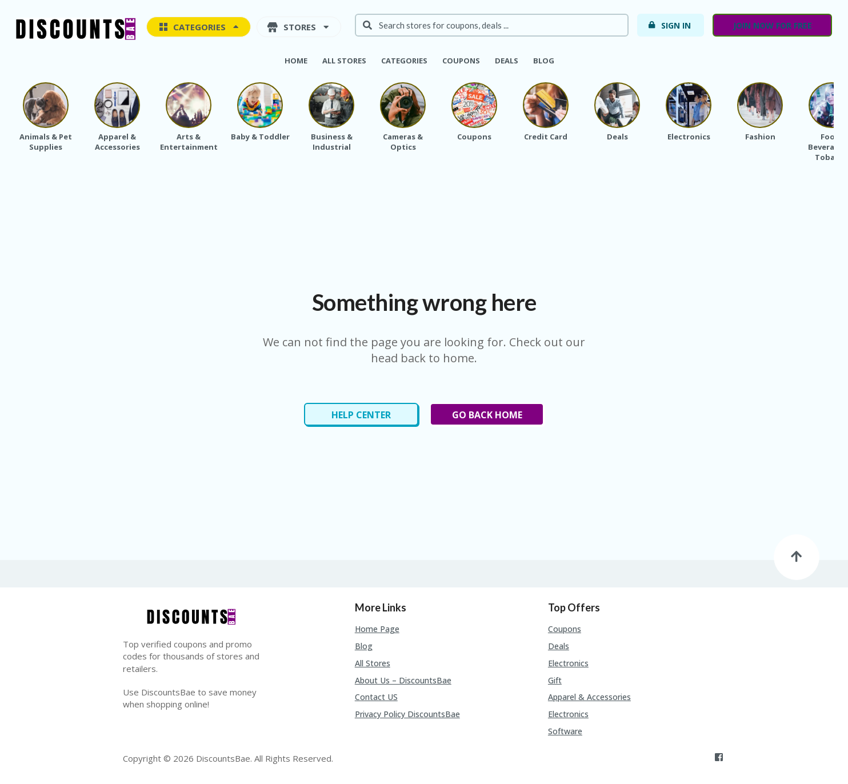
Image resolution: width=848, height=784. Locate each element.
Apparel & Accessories (589, 696)
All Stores (344, 60)
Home (296, 60)
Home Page (377, 628)
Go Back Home (487, 415)
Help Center (361, 415)
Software (565, 731)
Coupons (461, 60)
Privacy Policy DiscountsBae (407, 714)
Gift (555, 680)
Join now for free (772, 25)
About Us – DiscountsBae (403, 680)
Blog (543, 60)
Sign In (669, 25)
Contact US (376, 696)
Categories (404, 60)
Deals (506, 60)
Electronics (568, 663)
